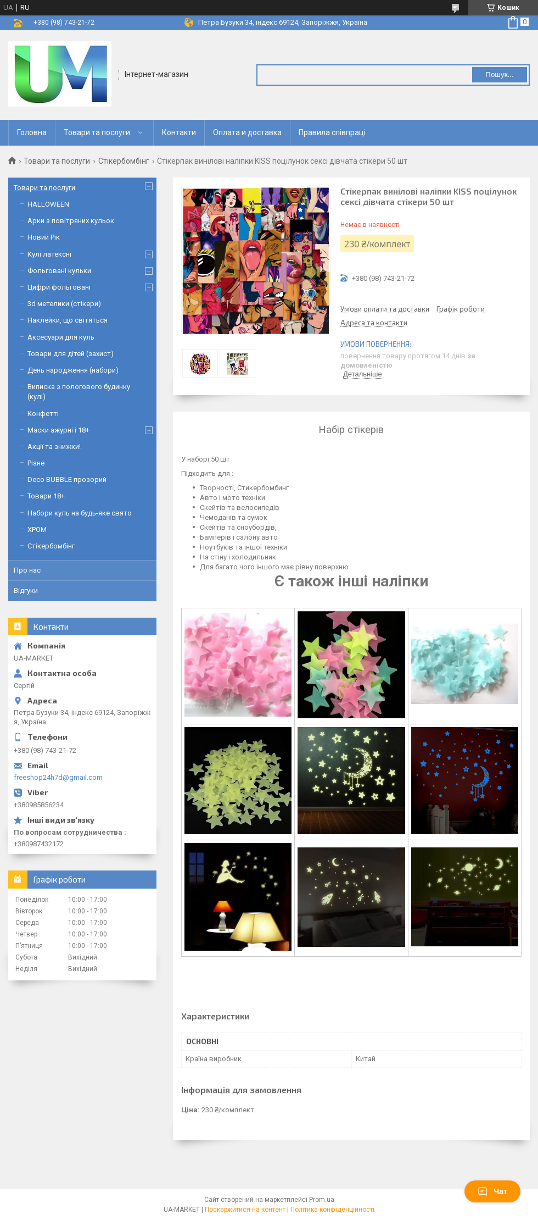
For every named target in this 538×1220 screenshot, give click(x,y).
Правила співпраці (332, 132)
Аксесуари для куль (60, 337)
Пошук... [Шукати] (499, 74)
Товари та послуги (97, 132)
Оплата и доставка (247, 132)
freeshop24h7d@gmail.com (58, 777)
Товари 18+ (46, 496)
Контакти (179, 132)
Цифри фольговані (59, 287)
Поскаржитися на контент (245, 1209)
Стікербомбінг (123, 161)
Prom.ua (321, 1200)
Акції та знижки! (54, 446)
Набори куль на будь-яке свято (79, 513)
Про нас (27, 570)
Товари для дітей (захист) (70, 354)
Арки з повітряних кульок (70, 221)
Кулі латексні (49, 254)
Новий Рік (43, 237)
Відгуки (26, 590)
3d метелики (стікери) (64, 304)
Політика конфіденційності (332, 1209)
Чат (492, 1191)
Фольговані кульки (59, 271)
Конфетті (43, 413)
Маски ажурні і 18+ (58, 430)
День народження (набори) (73, 370)
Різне (35, 463)
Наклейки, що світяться (67, 320)
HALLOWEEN (48, 204)
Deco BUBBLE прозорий (67, 479)
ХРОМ (37, 529)
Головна (32, 132)
